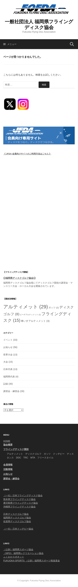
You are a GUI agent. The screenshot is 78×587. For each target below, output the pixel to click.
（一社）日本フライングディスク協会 (23, 495)
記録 (5, 383)
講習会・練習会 (11, 391)
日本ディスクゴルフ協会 (16, 514)
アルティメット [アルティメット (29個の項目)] (25, 306)
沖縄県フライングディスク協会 (19, 506)
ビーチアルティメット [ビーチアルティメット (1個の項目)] (30, 315)
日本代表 (8, 369)
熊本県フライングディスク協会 (19, 499)
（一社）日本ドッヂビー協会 (18, 528)
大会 (5, 361)
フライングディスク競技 (16, 449)
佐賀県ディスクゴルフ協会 (17, 521)
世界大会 (8, 354)
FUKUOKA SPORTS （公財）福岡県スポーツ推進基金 (31, 560)
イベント (8, 340)
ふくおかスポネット (13, 557)
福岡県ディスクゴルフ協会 (17, 282)
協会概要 (8, 444)
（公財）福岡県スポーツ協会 (18, 549)
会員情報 (8, 464)
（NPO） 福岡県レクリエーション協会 (23, 553)
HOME (6, 441)
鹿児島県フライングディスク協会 (20, 503)
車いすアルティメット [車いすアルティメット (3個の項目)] (35, 320)
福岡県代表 (9, 376)
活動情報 (8, 469)
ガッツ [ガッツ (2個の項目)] (53, 307)
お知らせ (8, 347)
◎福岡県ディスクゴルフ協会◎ (19, 278)
